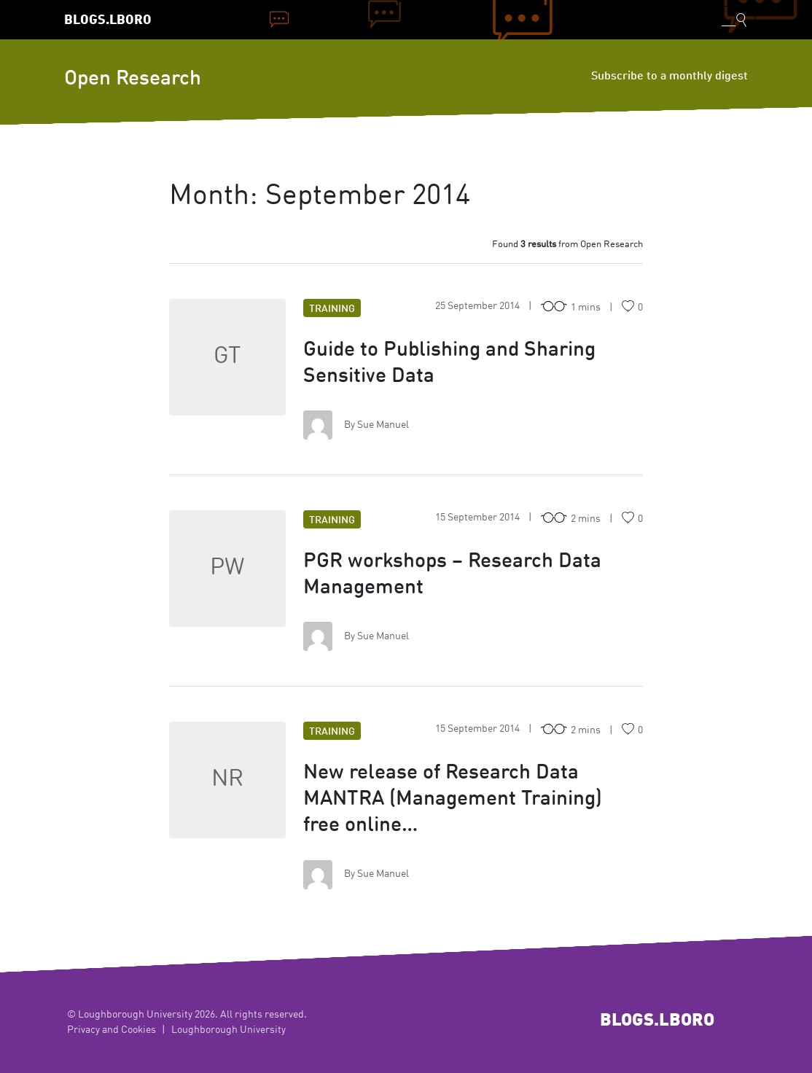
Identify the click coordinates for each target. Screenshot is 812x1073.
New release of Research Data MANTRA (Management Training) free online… (452, 799)
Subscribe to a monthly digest (669, 76)
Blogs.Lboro (108, 21)
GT (227, 357)
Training (332, 309)
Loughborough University (228, 1030)
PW (227, 568)
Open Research (132, 79)
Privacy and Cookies (111, 1030)
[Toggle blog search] (734, 20)
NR (227, 780)
